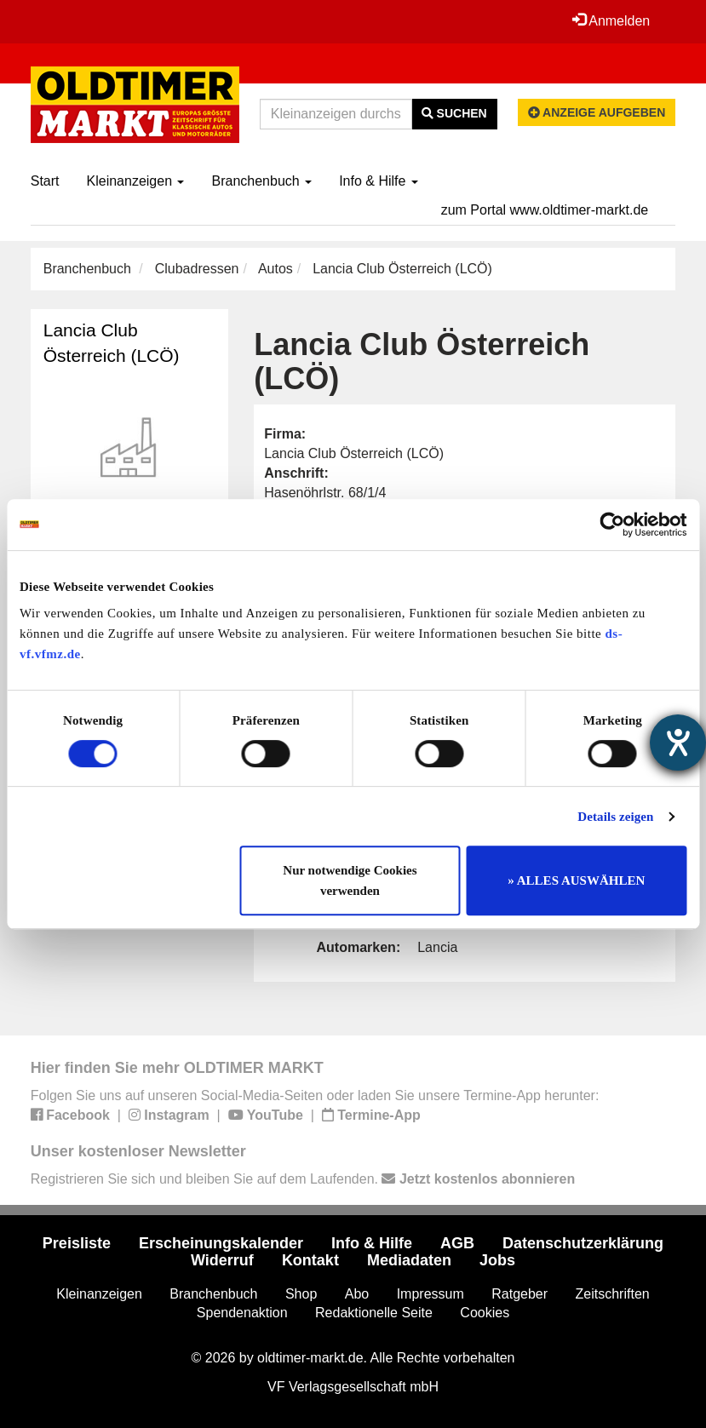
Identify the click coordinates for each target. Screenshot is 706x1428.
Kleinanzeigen (136, 181)
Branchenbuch (261, 181)
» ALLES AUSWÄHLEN (576, 880)
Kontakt (310, 1260)
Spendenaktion (242, 1312)
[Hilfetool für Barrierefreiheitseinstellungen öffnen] (678, 742)
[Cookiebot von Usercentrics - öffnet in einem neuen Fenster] (611, 524)
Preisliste (77, 1243)
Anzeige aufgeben (597, 112)
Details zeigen (615, 816)
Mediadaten (409, 1260)
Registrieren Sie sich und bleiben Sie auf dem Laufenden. (303, 1179)
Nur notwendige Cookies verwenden (349, 880)
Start (45, 181)
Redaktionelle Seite (374, 1312)
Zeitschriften (613, 1294)
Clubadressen (197, 268)
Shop (301, 1294)
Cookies (484, 1312)
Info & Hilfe (378, 181)
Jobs (497, 1260)
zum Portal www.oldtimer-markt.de (545, 210)
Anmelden (611, 20)
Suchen (454, 113)
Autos (275, 268)
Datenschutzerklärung (582, 1243)
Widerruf (222, 1260)
